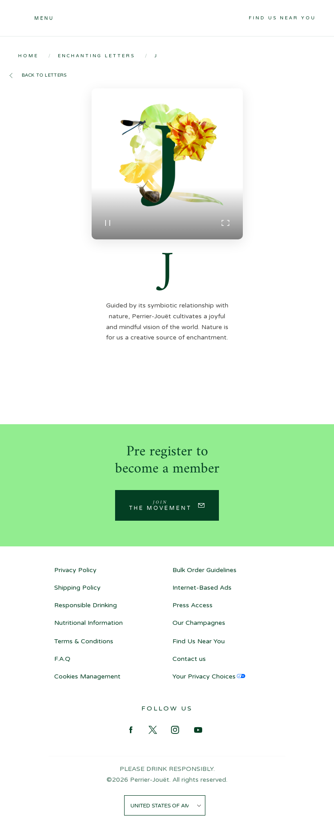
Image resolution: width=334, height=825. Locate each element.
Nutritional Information (88, 623)
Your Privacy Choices (204, 676)
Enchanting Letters (96, 56)
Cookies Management (87, 676)
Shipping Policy (77, 587)
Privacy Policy (75, 570)
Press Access (192, 605)
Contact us (189, 659)
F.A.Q (62, 659)
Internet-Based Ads (202, 587)
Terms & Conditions (83, 641)
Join (160, 505)
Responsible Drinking (85, 605)
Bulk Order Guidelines (204, 570)
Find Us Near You (282, 18)
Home (28, 56)
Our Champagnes (198, 623)
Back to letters (44, 75)
